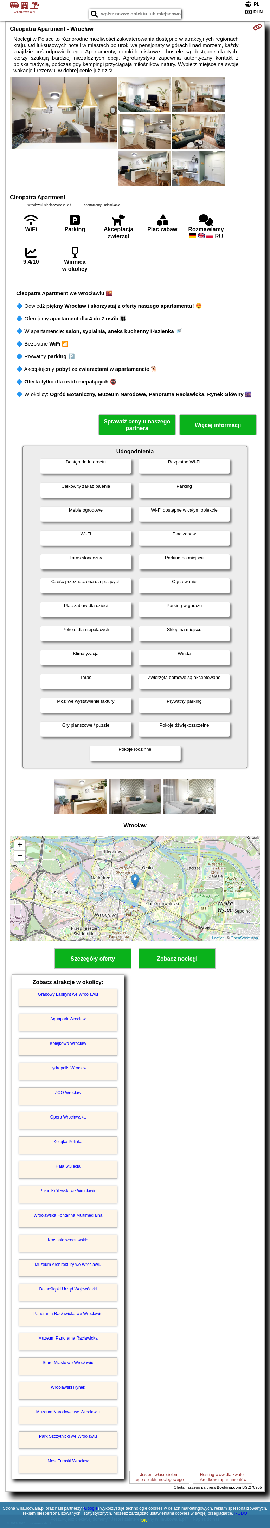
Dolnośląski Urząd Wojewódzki (68, 1289)
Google (91, 1508)
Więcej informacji (218, 425)
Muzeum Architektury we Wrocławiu (68, 1264)
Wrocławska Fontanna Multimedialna (67, 1215)
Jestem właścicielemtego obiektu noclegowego (159, 1477)
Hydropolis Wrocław (67, 1068)
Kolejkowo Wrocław (68, 1043)
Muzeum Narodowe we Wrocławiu (68, 1411)
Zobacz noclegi (177, 959)
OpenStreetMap (244, 938)
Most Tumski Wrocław (67, 1461)
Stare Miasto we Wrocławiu (68, 1362)
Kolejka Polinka (67, 1141)
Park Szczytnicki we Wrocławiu (68, 1436)
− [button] (20, 856)
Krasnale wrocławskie (68, 1239)
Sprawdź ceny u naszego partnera (137, 425)
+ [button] (20, 845)
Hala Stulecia (68, 1166)
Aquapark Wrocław (68, 1018)
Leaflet (218, 938)
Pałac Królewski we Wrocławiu (67, 1190)
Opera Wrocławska (68, 1117)
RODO (240, 1513)
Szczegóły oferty (93, 959)
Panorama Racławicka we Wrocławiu (68, 1313)
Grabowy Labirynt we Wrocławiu (68, 994)
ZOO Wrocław (68, 1092)
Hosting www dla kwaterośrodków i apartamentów (222, 1477)
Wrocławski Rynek (68, 1387)
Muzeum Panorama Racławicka (68, 1338)
